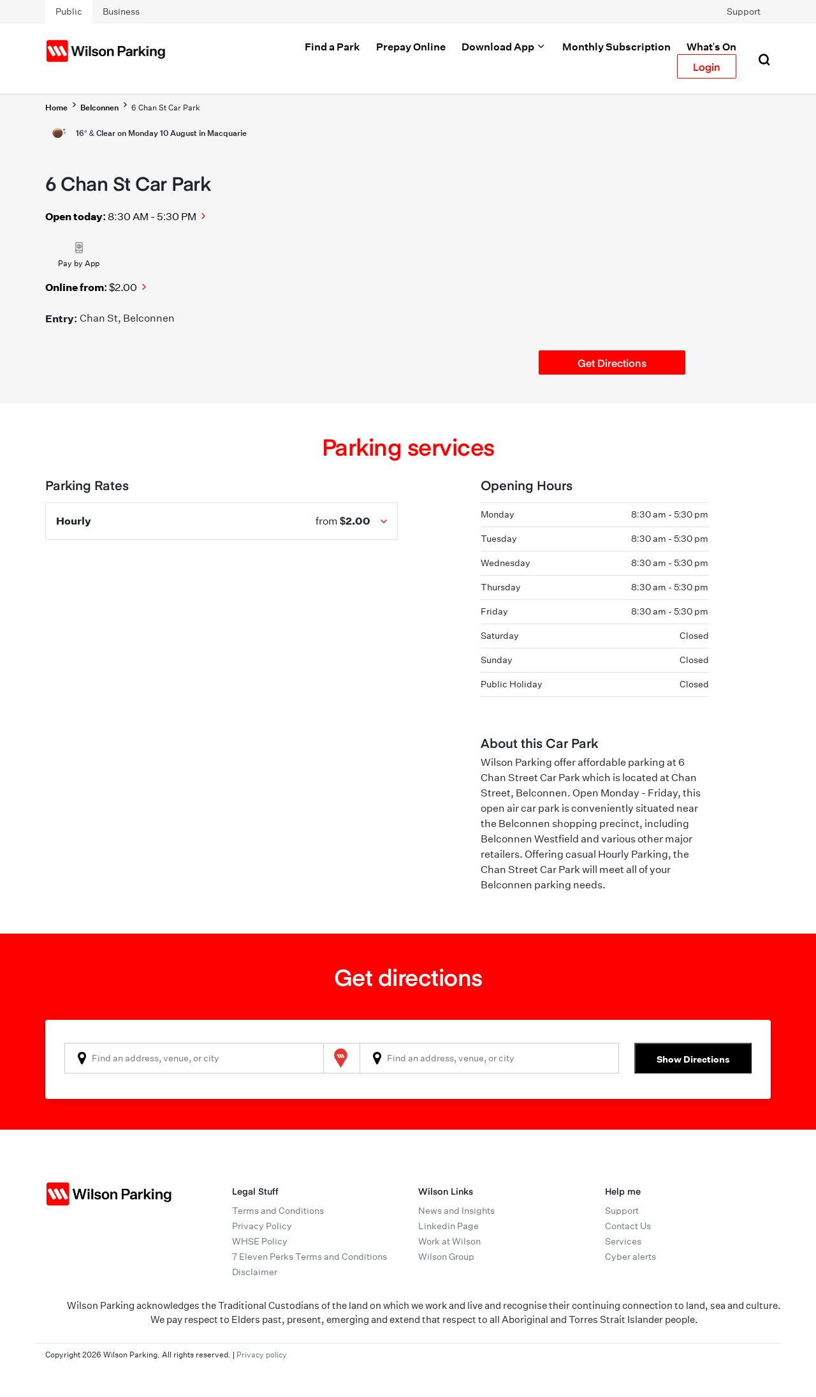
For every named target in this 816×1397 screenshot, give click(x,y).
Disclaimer (254, 1272)
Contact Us (628, 1226)
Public (68, 11)
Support (744, 11)
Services (623, 1241)
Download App (504, 46)
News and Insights (456, 1211)
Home (56, 107)
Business (121, 11)
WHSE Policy (260, 1241)
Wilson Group (446, 1256)
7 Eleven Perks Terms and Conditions (309, 1256)
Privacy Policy (262, 1226)
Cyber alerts (630, 1256)
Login (706, 66)
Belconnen (99, 107)
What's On (711, 46)
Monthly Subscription (616, 46)
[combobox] (194, 1058)
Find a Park (332, 46)
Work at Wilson (449, 1241)
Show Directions (693, 1059)
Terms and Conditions (278, 1211)
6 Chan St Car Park (165, 107)
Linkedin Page (448, 1226)
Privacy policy (262, 1354)
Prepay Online (411, 46)
